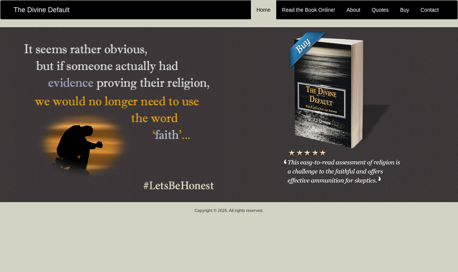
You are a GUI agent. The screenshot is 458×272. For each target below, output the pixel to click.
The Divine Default (42, 10)
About (354, 10)
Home (264, 10)
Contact (430, 10)
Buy (404, 10)
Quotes (379, 10)
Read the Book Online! (308, 10)
